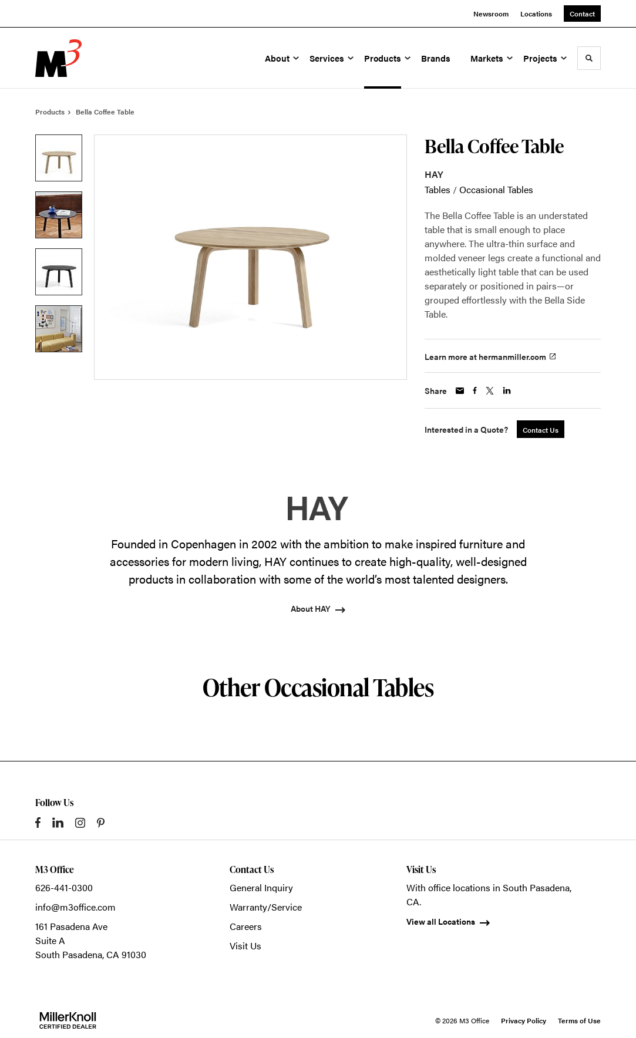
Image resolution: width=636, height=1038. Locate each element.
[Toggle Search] (589, 58)
